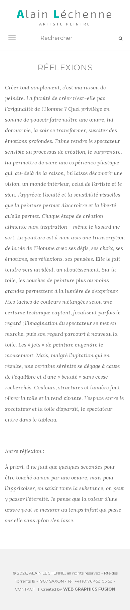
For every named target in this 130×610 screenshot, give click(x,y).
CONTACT (25, 589)
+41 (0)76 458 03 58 (94, 581)
